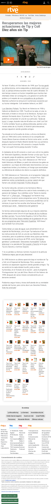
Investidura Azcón (37, 412)
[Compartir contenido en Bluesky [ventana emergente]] (25, 76)
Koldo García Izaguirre (14, 416)
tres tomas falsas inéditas (19, 219)
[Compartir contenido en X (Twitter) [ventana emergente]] (21, 76)
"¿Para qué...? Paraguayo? (21, 196)
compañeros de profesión (33, 98)
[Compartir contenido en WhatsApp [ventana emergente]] (30, 76)
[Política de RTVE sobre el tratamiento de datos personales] (7, 467)
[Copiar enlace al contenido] (34, 76)
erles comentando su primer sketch (24, 180)
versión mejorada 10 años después (24, 183)
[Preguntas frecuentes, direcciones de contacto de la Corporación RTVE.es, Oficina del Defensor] (39, 465)
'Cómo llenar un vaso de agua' (13, 229)
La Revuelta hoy (13, 412)
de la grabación (35, 219)
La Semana (24, 412)
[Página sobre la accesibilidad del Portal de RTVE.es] (28, 465)
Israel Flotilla (40, 416)
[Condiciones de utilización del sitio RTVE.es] (2, 466)
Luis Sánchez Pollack (10, 109)
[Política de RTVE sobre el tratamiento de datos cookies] (14, 467)
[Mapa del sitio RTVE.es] (34, 466)
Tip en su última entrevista (25, 124)
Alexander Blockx (24, 419)
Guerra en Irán (28, 416)
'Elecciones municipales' (30, 242)
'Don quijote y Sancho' (30, 244)
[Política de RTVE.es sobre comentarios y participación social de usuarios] (47, 466)
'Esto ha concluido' (9, 288)
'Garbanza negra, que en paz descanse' (17, 254)
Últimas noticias (37, 419)
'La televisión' (15, 242)
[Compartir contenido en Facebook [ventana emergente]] (17, 76)
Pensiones (11, 419)
